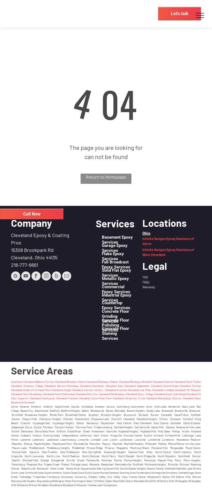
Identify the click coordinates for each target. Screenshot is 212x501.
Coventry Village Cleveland (39, 385)
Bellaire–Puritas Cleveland (50, 381)
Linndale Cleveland (175, 390)
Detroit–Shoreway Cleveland (74, 385)
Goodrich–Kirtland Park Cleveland (43, 390)
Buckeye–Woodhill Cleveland (147, 381)
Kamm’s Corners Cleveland (100, 390)
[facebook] (36, 276)
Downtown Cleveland (104, 385)
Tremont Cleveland (79, 398)
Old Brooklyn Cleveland (123, 394)
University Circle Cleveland (140, 398)
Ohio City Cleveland (98, 394)
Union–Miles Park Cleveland (107, 398)
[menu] (200, 15)
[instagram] (46, 276)
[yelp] (56, 276)
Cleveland (156, 385)
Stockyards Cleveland (54, 398)
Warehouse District (170, 398)
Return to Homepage (106, 176)
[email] (66, 276)
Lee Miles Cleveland (151, 390)
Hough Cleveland (73, 390)
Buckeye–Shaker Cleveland (114, 381)
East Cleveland (127, 385)
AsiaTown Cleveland (22, 381)
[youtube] (25, 276)
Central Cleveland (175, 381)
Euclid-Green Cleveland (177, 385)
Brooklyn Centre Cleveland (82, 381)
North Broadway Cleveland (38, 394)
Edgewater (144, 385)
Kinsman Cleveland (128, 390)
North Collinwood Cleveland (70, 394)
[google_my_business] (15, 276)
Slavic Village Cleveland (151, 394)
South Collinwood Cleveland (181, 394)
